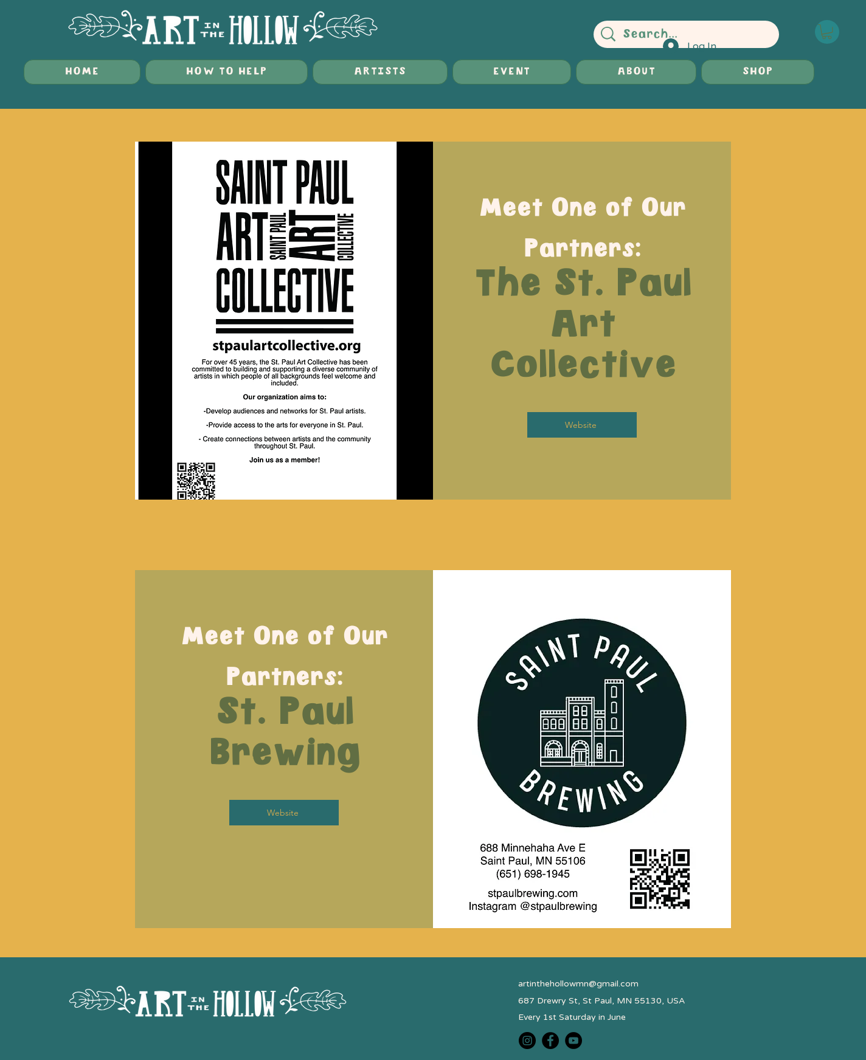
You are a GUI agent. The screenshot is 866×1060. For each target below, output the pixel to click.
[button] (827, 31)
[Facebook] (550, 1040)
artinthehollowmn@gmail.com (578, 984)
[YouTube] (573, 1040)
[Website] (582, 425)
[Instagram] (527, 1040)
